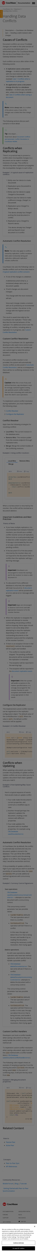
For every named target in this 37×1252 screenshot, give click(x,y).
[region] (18, 1238)
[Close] (34, 1226)
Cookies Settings (18, 1243)
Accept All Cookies (18, 1248)
